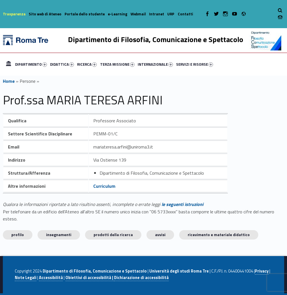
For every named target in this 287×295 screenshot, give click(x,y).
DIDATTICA (62, 64)
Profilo (17, 235)
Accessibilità (51, 278)
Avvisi (160, 235)
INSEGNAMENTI (58, 235)
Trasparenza (14, 14)
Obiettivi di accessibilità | (89, 278)
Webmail (138, 14)
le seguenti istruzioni (182, 204)
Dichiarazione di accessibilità (141, 278)
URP (170, 14)
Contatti (185, 14)
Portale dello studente (85, 14)
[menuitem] (8, 64)
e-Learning (117, 14)
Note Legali (25, 278)
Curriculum (104, 186)
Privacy (262, 271)
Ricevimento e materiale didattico (219, 235)
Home (8, 64)
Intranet (156, 14)
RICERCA (87, 64)
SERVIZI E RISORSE (194, 64)
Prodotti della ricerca (113, 235)
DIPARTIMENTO (31, 64)
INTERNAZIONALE (155, 64)
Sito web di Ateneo (45, 14)
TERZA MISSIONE (117, 64)
